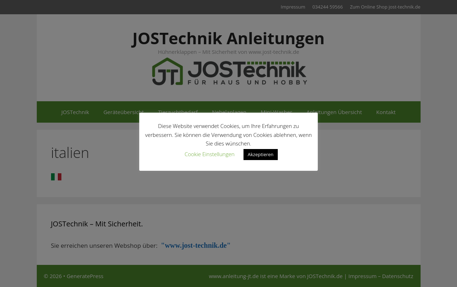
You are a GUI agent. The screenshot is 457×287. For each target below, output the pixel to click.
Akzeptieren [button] (260, 154)
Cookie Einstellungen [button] (210, 154)
